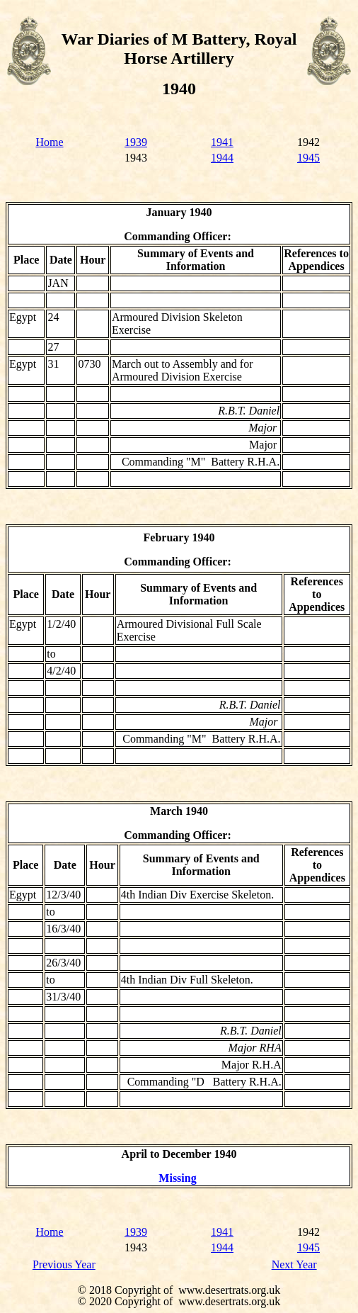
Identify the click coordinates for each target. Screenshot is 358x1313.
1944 (222, 158)
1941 (222, 142)
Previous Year (64, 1264)
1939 (136, 142)
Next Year (294, 1264)
